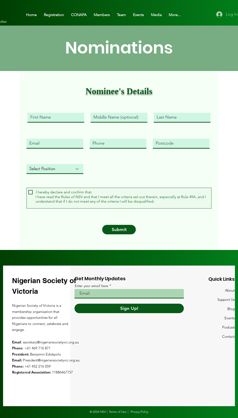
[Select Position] (54, 169)
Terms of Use (117, 412)
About (230, 290)
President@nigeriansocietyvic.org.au (51, 360)
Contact (228, 336)
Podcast (228, 327)
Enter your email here (91, 286)
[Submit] (119, 229)
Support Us (226, 299)
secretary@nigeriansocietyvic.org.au (51, 342)
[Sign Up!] (129, 308)
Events (230, 318)
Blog (231, 309)
